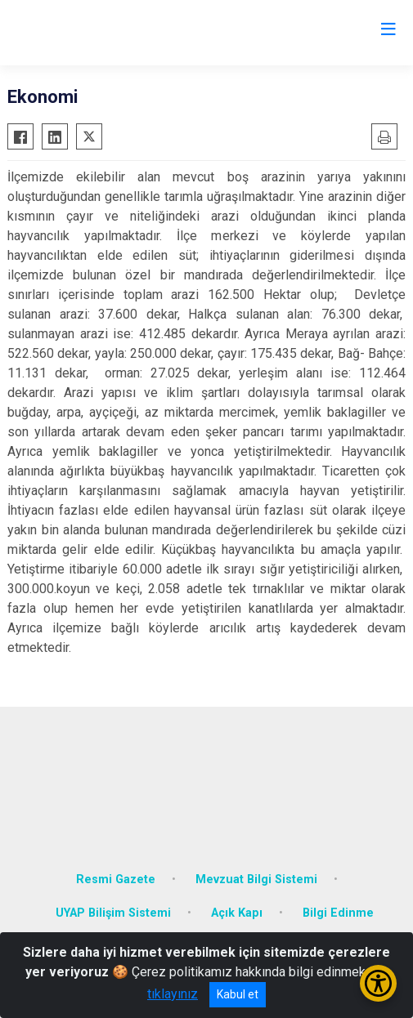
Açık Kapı (237, 913)
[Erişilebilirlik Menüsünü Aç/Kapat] (378, 983)
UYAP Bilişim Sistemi (113, 913)
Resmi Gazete (115, 879)
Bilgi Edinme (338, 913)
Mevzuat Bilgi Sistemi (256, 879)
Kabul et (237, 994)
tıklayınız (172, 994)
